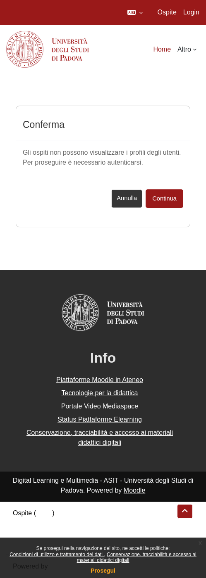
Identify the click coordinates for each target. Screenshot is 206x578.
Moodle (134, 490)
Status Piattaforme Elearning (99, 419)
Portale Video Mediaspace (100, 406)
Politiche (25, 532)
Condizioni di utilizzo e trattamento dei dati (57, 554)
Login (191, 12)
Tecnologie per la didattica (99, 392)
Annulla (127, 198)
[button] (135, 12)
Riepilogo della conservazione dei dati (68, 522)
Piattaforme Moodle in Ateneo (99, 379)
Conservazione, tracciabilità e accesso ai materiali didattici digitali (99, 437)
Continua (164, 198)
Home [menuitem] (162, 49)
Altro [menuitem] (184, 49)
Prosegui (103, 570)
